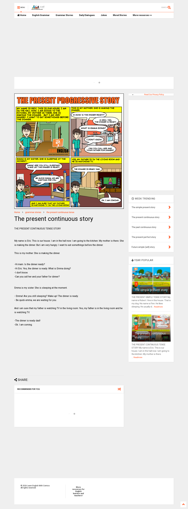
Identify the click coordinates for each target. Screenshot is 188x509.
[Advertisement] (94, 44)
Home (21, 15)
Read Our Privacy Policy (154, 94)
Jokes (104, 15)
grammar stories (33, 212)
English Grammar (41, 15)
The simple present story (151, 290)
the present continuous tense (60, 212)
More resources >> (142, 15)
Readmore (158, 307)
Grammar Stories (64, 15)
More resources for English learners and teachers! (78, 491)
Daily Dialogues (87, 15)
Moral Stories (120, 15)
